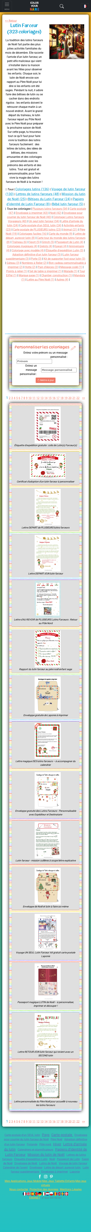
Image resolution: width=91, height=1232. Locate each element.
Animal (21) (50, 238)
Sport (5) (47, 251)
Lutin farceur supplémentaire (46, 1199)
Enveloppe (54, 1195)
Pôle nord (77, 1167)
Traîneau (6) (32, 251)
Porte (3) (65, 267)
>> (46, 416)
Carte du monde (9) (54, 242)
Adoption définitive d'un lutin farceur (31, 1167)
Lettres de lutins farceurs (66, 1182)
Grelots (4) (66, 255)
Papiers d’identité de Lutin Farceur (56, 1177)
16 (57, 411)
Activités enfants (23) (45, 234)
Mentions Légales (73, 1221)
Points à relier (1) (67, 280)
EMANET (34, 1229)
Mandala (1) (63, 288)
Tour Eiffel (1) (63, 284)
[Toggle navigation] (7, 6)
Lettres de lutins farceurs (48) (56, 194)
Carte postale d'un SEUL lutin (28, 1158)
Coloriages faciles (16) (24, 242)
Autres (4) (54, 292)
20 (73, 411)
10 (32, 411)
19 (69, 411)
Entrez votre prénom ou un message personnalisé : (43, 368)
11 (36, 411)
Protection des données (44, 1221)
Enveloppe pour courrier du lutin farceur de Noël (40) (45, 222)
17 (61, 411)
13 (44, 411)
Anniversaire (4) (22, 259)
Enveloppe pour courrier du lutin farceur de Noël (38, 1163)
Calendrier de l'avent (31, 1195)
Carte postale (71, 1158)
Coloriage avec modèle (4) (53, 259)
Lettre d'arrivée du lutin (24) (41, 230)
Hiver (15, 1172)
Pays (54, 1158)
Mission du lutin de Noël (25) (31, 199)
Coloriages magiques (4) (40, 255)
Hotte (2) (77, 276)
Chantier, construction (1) (36, 288)
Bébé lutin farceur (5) (48, 209)
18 (65, 411)
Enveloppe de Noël (28, 1191)
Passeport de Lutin (62, 1187)
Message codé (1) (41, 280)
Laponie (52, 1203)
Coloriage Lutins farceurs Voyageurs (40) (36, 226)
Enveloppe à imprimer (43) (46, 217)
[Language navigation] (85, 6)
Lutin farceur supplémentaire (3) (36, 267)
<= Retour (11, 20)
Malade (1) (45, 284)
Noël (45, 1187)
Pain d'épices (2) (17, 280)
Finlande (63, 1167)
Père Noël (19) (69, 238)
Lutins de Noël (52, 1191)
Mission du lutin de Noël (28, 1182)
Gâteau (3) (52, 272)
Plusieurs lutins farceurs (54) (54, 213)
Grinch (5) (62, 251)
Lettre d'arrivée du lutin (41, 1172)
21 (77, 411)
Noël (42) (72, 217)
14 (48, 411)
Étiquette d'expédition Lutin (21, 1187)
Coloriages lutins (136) (37, 189)
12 (40, 411)
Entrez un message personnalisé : (27, 383)
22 (81, 411)
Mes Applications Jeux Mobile (25, 1213)
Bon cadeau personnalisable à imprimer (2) (40, 276)
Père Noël (78, 1163)
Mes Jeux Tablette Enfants (62, 1213)
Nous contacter (16, 1221)
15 (52, 411)
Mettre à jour (45, 393)
